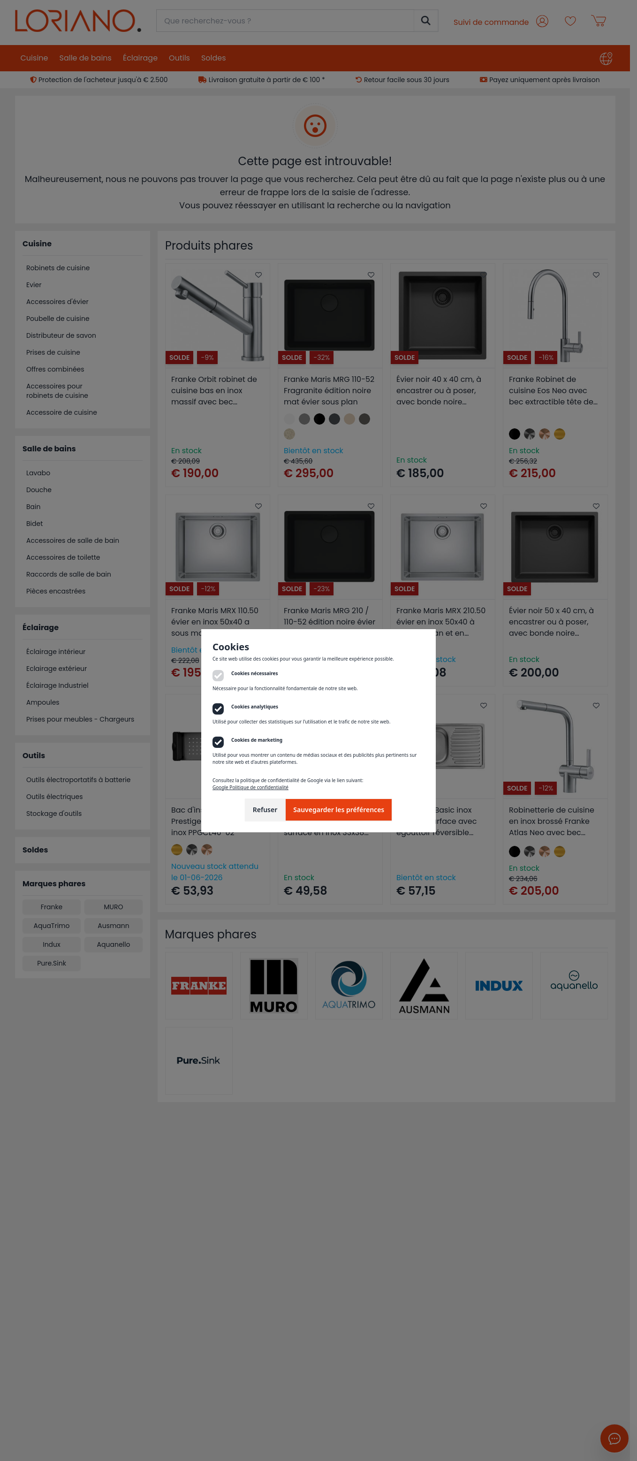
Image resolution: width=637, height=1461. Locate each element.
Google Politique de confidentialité (250, 787)
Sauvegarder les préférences (338, 809)
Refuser (265, 809)
